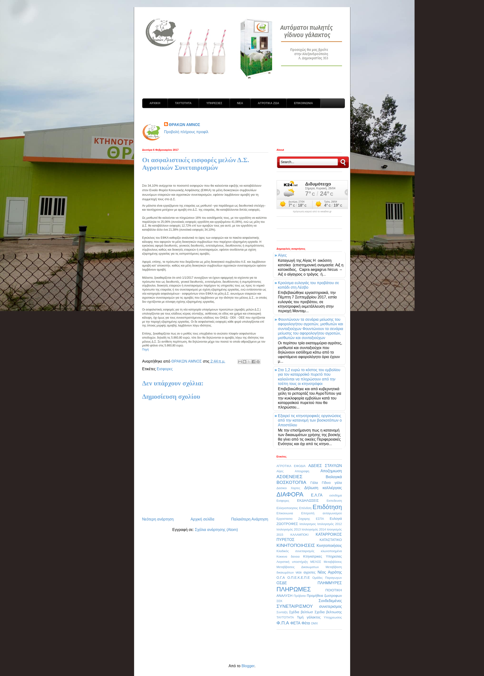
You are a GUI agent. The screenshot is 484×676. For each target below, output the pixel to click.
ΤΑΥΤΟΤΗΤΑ (183, 103)
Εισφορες (165, 369)
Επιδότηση (327, 507)
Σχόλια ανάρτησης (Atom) (216, 530)
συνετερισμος (330, 606)
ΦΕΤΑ (295, 623)
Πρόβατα (299, 596)
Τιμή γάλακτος (309, 617)
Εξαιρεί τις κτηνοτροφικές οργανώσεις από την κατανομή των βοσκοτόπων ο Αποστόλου (310, 420)
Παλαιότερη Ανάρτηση (249, 519)
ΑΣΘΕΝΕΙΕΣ (290, 476)
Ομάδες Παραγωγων (327, 577)
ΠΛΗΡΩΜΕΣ (294, 589)
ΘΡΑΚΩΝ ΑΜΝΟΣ (184, 125)
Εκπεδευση (334, 500)
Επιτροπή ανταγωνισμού (321, 513)
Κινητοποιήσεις (329, 546)
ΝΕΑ (240, 103)
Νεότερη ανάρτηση (158, 519)
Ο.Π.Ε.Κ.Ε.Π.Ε (298, 577)
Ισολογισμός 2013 (289, 529)
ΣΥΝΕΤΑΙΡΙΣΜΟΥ (295, 606)
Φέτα (306, 623)
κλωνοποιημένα (331, 551)
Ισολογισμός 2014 (314, 529)
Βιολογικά (334, 477)
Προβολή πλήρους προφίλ (186, 132)
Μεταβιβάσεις (333, 562)
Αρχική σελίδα (202, 519)
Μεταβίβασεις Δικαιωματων (298, 567)
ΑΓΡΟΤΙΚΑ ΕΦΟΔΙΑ (291, 466)
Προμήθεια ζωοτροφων (324, 596)
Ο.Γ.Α (281, 577)
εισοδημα (335, 495)
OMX (314, 623)
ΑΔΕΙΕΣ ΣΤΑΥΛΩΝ (325, 466)
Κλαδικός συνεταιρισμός (295, 551)
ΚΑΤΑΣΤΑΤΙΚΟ (331, 540)
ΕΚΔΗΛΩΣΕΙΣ (308, 500)
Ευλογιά (336, 518)
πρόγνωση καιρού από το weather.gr (312, 211)
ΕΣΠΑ (320, 518)
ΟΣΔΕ (282, 583)
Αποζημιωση (331, 471)
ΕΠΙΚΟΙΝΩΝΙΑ (303, 103)
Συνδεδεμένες (330, 601)
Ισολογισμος (307, 524)
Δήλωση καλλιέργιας (323, 488)
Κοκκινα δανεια (288, 556)
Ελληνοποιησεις (287, 508)
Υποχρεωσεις (333, 617)
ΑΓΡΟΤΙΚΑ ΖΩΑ (268, 103)
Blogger (247, 666)
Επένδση (305, 508)
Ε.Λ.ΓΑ (316, 495)
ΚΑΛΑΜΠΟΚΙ (299, 534)
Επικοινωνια (285, 513)
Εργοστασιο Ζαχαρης (293, 518)
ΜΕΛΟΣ (315, 562)
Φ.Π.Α (283, 622)
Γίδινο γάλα (332, 483)
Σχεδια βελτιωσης (328, 612)
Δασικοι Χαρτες (288, 488)
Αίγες (282, 255)
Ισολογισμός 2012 (329, 524)
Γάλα (314, 483)
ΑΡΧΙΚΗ (155, 103)
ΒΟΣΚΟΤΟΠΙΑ (291, 482)
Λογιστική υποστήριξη (292, 562)
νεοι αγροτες (306, 572)
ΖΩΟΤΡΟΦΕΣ (287, 524)
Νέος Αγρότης (330, 572)
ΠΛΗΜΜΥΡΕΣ (330, 583)
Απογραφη (302, 471)
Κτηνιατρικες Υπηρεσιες (322, 556)
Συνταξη (282, 612)
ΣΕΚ (280, 601)
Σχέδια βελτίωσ (301, 612)
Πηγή (145, 349)
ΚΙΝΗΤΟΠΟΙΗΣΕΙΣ (296, 545)
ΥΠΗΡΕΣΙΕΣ (214, 103)
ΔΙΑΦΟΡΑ (290, 494)
